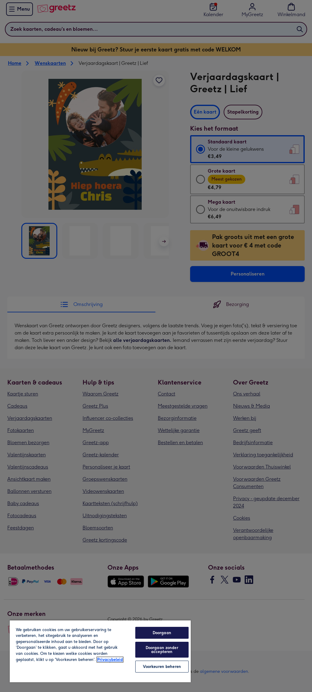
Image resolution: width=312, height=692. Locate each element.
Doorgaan (162, 633)
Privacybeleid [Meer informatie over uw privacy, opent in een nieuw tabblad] (110, 659)
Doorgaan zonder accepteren (162, 649)
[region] (100, 651)
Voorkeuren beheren (162, 666)
